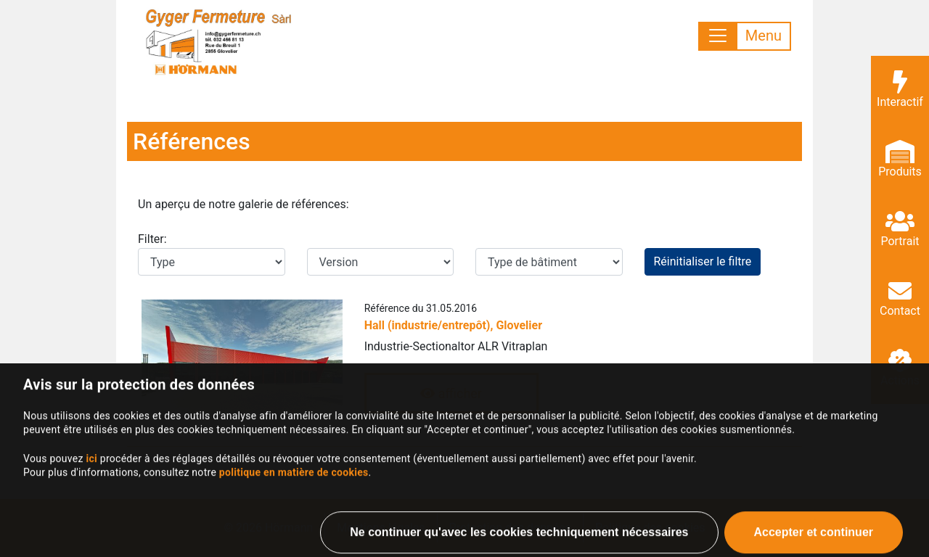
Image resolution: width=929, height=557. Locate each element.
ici (91, 478)
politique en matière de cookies (294, 492)
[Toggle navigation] (744, 36)
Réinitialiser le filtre (703, 261)
